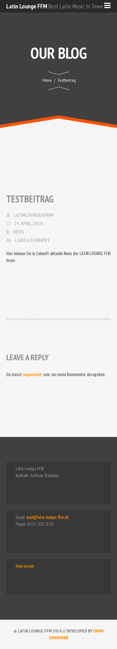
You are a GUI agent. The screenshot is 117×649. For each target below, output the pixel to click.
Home (47, 80)
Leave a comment (32, 240)
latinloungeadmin (34, 215)
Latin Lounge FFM (26, 6)
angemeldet (32, 374)
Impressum (25, 565)
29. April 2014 (28, 223)
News (18, 232)
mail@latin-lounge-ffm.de (47, 517)
